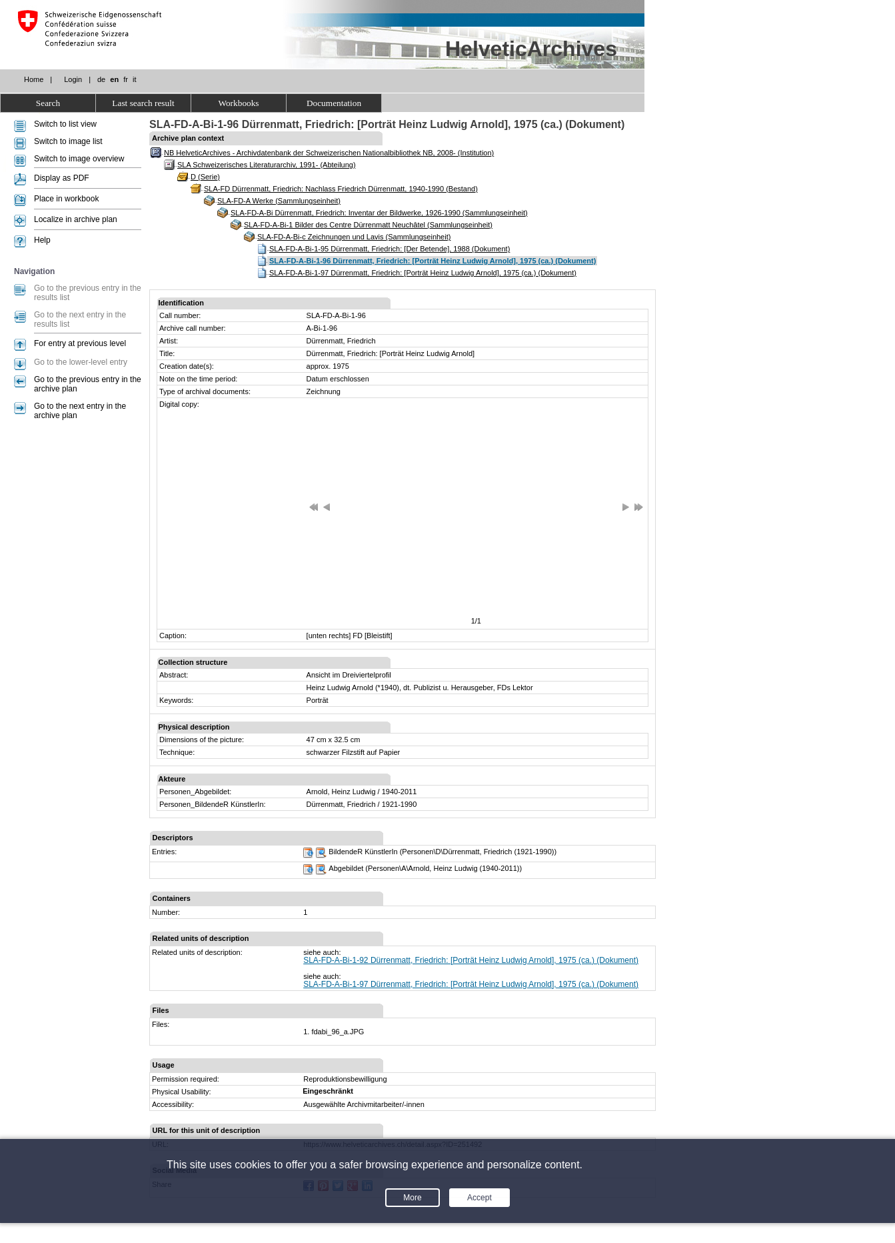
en (114, 79)
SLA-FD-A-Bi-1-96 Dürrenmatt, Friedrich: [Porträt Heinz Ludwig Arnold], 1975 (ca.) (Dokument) (432, 261)
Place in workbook (66, 198)
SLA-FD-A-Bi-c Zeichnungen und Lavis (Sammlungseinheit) (353, 237)
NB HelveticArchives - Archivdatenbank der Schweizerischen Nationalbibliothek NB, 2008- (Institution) (329, 153)
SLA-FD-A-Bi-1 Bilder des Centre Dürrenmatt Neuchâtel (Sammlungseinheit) (368, 225)
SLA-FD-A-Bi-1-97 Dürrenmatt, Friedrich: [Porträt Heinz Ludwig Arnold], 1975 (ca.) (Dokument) (422, 273)
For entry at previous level (80, 343)
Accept (479, 1197)
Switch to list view (65, 124)
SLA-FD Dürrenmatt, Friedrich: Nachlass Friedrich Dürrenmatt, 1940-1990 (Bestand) (341, 189)
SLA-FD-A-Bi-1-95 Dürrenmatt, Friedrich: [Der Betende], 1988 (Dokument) (389, 249)
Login (73, 79)
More (412, 1197)
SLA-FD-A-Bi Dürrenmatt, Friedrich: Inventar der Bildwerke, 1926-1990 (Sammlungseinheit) (379, 213)
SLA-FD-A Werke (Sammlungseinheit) (279, 201)
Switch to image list (68, 141)
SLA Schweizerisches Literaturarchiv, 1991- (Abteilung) (266, 165)
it (135, 79)
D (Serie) (205, 177)
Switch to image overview (79, 158)
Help (42, 240)
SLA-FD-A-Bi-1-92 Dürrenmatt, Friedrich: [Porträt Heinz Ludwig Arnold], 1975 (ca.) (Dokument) (470, 960)
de (101, 79)
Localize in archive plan (75, 219)
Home (33, 79)
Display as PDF (61, 178)
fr (125, 79)
